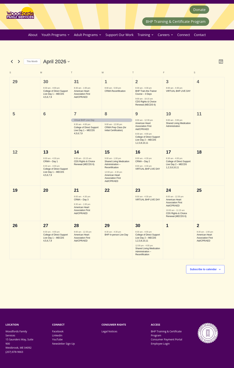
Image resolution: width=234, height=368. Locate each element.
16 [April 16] (137, 152)
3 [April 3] (167, 81)
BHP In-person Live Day (116, 235)
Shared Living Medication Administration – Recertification (117, 164)
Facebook (57, 331)
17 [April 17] (168, 152)
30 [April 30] (137, 225)
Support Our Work (119, 35)
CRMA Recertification (115, 91)
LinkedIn (57, 335)
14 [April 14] (76, 152)
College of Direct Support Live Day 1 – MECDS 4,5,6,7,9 (55, 94)
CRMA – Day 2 (142, 161)
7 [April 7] (75, 114)
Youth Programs (53, 35)
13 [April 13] (45, 152)
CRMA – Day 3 (81, 199)
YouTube (57, 339)
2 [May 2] (198, 225)
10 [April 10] (168, 114)
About (32, 35)
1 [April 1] (106, 81)
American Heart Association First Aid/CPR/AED (82, 94)
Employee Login (160, 343)
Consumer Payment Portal (166, 339)
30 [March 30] (45, 81)
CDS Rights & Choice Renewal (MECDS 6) (145, 103)
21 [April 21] (76, 190)
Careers (164, 35)
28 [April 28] (76, 225)
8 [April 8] (106, 114)
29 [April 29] (107, 225)
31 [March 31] (76, 81)
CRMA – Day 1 (50, 161)
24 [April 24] (168, 190)
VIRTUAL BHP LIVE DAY (178, 91)
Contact (200, 35)
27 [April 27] (45, 225)
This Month (32, 61)
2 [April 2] (136, 81)
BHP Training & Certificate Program (176, 21)
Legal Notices (109, 331)
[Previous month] (12, 61)
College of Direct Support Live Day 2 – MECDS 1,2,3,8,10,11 (147, 140)
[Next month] (19, 61)
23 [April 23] (137, 190)
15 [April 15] (107, 152)
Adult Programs (86, 35)
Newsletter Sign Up (63, 343)
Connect (183, 35)
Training (144, 35)
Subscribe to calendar (203, 269)
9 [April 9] (136, 114)
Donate (199, 9)
